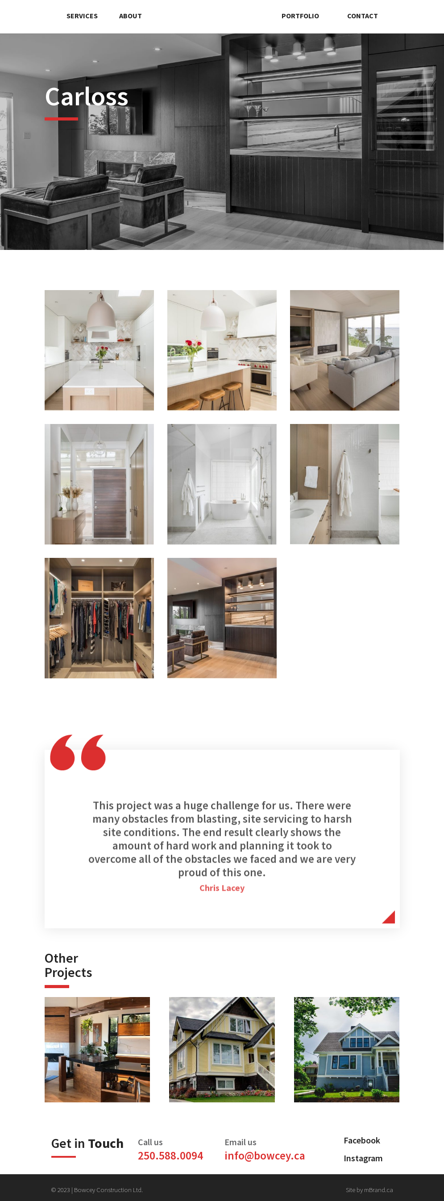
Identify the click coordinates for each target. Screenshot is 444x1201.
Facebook (362, 1140)
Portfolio (300, 15)
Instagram (363, 1158)
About (130, 15)
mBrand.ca (378, 1189)
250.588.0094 (170, 1155)
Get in (87, 1143)
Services (82, 15)
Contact (362, 15)
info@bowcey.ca (264, 1155)
